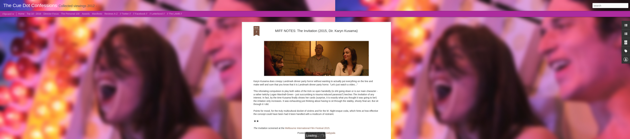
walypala (330, 40)
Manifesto (97, 13)
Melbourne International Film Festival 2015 (307, 35)
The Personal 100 (70, 13)
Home (21, 13)
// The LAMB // (174, 13)
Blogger (331, 137)
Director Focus (51, 13)
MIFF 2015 (320, 44)
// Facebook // (140, 13)
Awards (85, 13)
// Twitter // (125, 13)
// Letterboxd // (157, 13)
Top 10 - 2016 (34, 13)
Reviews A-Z (111, 13)
